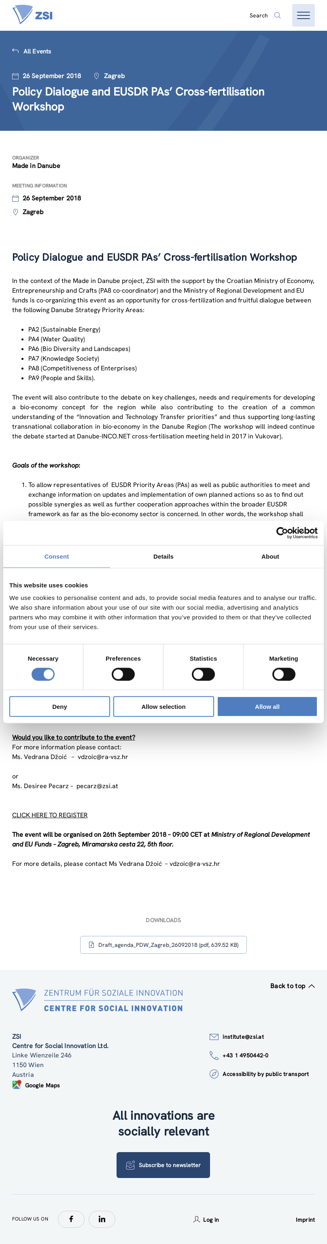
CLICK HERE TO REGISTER (50, 815)
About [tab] (270, 556)
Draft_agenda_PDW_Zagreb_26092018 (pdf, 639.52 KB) (163, 945)
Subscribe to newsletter (163, 1165)
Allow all (267, 706)
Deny (59, 706)
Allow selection (163, 706)
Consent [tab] (57, 556)
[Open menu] (303, 15)
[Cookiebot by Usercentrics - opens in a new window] (282, 533)
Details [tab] (163, 556)
